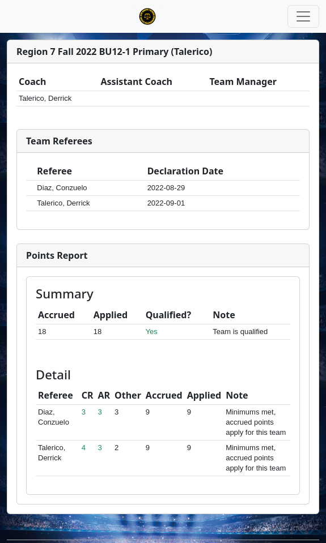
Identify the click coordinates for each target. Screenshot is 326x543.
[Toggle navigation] (303, 16)
